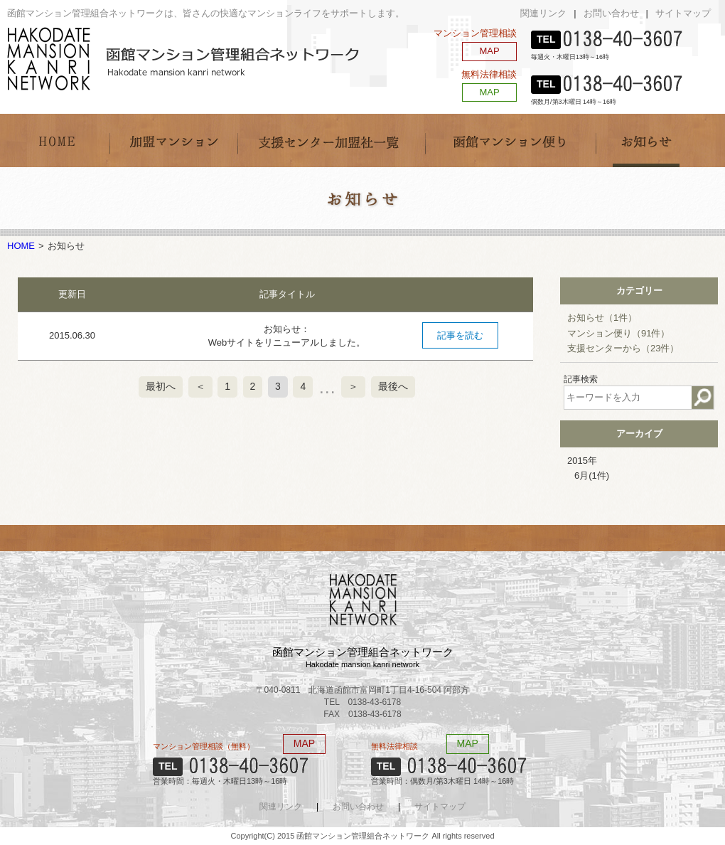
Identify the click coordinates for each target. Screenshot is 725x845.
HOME (58, 140)
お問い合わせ (611, 13)
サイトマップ (683, 13)
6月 (591, 475)
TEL (546, 39)
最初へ (161, 386)
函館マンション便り (510, 140)
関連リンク (543, 13)
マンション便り (618, 333)
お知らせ (647, 140)
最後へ (393, 386)
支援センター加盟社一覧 (331, 140)
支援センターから (623, 348)
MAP (489, 51)
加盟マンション (173, 140)
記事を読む (460, 335)
